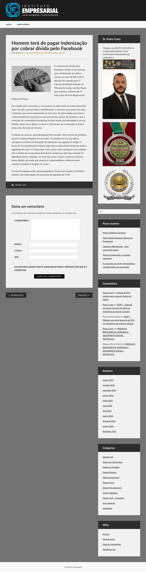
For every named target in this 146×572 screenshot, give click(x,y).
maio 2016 (107, 405)
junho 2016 (108, 400)
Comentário (22, 220)
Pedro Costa (58, 53)
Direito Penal (108, 482)
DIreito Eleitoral (109, 472)
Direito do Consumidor (113, 462)
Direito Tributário (110, 493)
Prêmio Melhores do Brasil (114, 233)
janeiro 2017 (108, 380)
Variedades (107, 508)
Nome (18, 244)
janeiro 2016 (108, 426)
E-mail (19, 250)
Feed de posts (109, 539)
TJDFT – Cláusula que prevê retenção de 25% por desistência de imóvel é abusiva (117, 308)
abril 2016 (107, 411)
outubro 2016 (109, 385)
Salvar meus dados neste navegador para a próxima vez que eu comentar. (50, 268)
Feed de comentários (112, 544)
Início (8, 24)
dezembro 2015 (109, 431)
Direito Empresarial (111, 477)
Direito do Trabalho (111, 467)
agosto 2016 (108, 395)
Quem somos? (23, 24)
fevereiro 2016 (109, 421)
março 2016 (108, 416)
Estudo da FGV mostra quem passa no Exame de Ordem (117, 296)
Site (16, 257)
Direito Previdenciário (112, 488)
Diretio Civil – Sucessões (113, 498)
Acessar (106, 534)
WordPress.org (109, 549)
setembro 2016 (109, 390)
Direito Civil (20, 185)
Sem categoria (109, 503)
